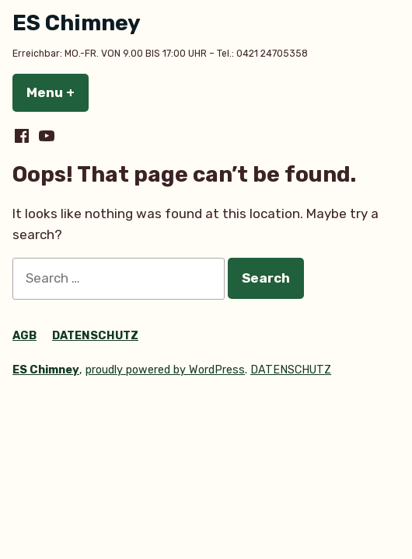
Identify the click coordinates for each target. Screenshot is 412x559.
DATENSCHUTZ (95, 335)
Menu (57, 92)
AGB (24, 335)
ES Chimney (76, 23)
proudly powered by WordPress (165, 370)
